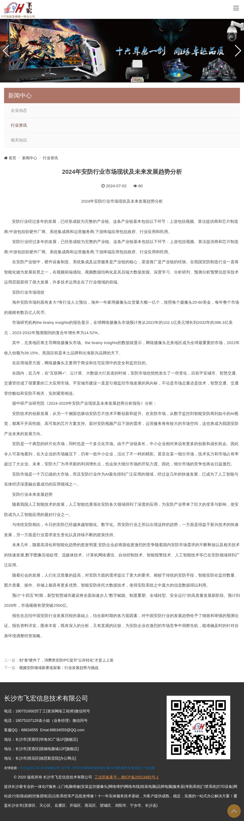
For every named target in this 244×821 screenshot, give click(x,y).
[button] (6, 51)
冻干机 (66, 768)
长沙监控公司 (30, 768)
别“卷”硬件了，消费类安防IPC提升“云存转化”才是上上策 (66, 660)
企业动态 (19, 110)
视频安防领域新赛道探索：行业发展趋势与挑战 (58, 668)
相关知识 (19, 140)
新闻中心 (29, 158)
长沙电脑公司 (50, 768)
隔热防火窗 (102, 768)
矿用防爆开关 (120, 768)
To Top (234, 811)
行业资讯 (19, 125)
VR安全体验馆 (82, 768)
